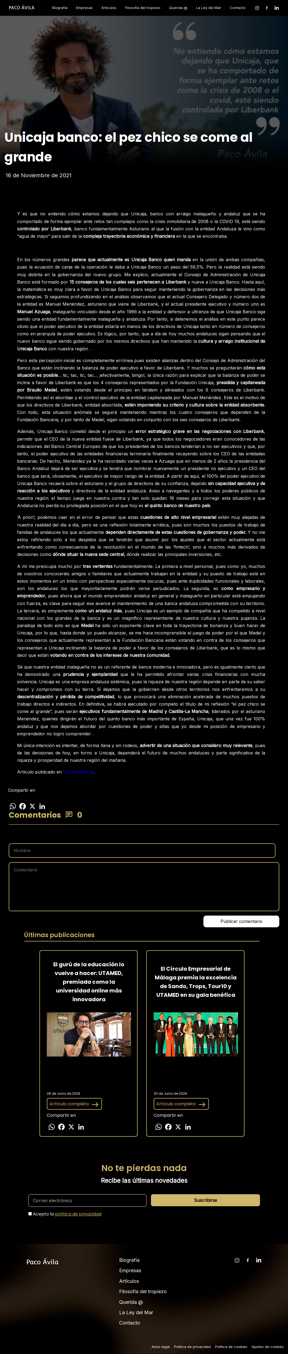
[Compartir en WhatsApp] (13, 806)
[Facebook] (267, 8)
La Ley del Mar (208, 7)
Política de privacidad (192, 1347)
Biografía (59, 7)
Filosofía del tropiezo (142, 7)
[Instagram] (257, 8)
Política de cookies (231, 1347)
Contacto (238, 7)
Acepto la (67, 1214)
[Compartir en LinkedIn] (42, 806)
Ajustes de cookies (268, 1347)
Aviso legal (160, 1347)
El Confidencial (78, 772)
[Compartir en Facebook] (22, 806)
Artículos (108, 7)
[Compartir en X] (32, 806)
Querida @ (178, 7)
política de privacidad (78, 1214)
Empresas (84, 7)
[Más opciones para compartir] (52, 806)
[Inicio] (22, 7)
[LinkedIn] (276, 8)
